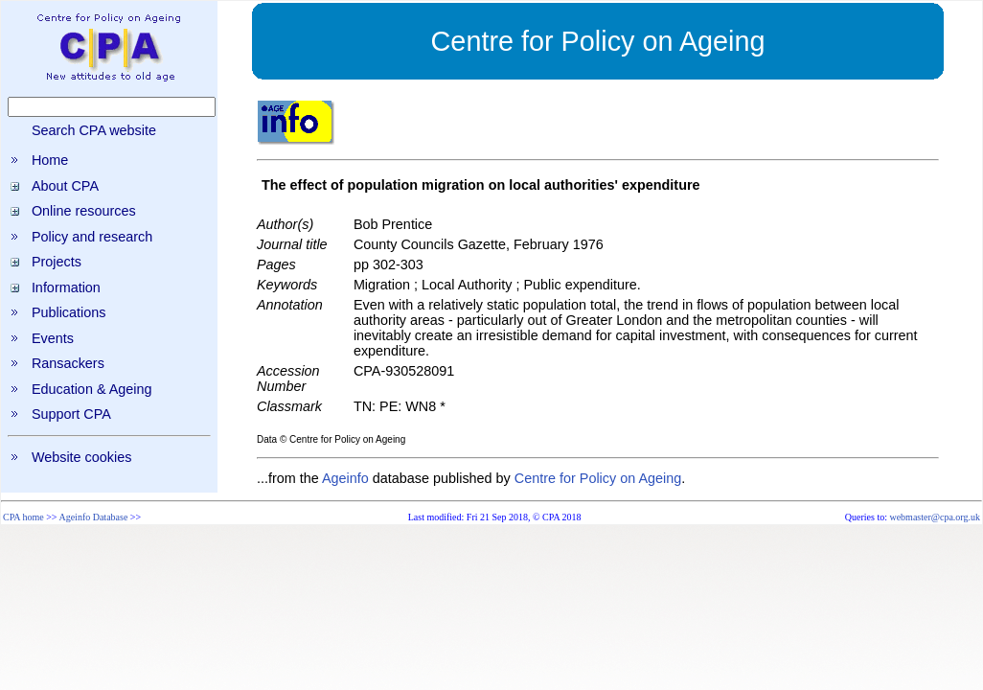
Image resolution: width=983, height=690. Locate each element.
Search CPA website (94, 130)
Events (53, 338)
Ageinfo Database (92, 517)
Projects (56, 261)
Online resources (84, 210)
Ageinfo (345, 478)
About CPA (65, 186)
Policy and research (92, 236)
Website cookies (82, 457)
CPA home (23, 517)
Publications (69, 312)
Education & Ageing (92, 389)
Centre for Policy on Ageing (597, 478)
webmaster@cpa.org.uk (934, 517)
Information (66, 287)
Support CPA (71, 414)
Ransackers (68, 363)
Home (50, 160)
